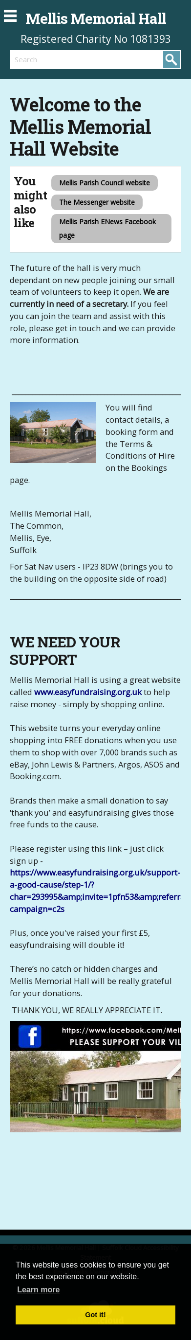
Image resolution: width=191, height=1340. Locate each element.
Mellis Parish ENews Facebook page (107, 228)
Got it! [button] (95, 1315)
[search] (53, 59)
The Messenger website (97, 202)
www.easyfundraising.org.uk (88, 691)
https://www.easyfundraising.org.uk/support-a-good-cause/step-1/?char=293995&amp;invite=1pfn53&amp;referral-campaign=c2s (100, 890)
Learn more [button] (38, 1290)
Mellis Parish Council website (104, 182)
